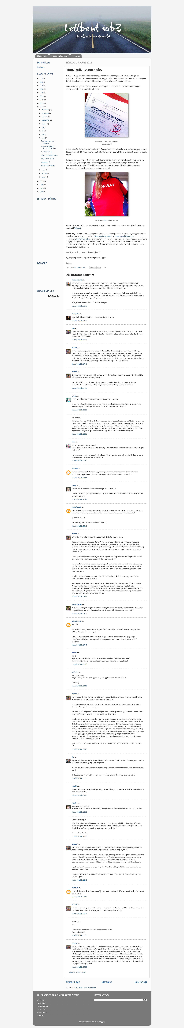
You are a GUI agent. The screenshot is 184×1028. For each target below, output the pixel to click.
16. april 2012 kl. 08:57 (79, 613)
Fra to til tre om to (47, 159)
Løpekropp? (45, 162)
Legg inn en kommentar (77, 972)
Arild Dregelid (76, 621)
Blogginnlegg (42, 56)
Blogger (101, 1022)
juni (43, 131)
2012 (41, 107)
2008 (41, 192)
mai (43, 134)
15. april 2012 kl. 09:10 (79, 306)
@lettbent (40, 67)
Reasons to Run (42, 1006)
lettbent (77, 267)
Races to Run (41, 1003)
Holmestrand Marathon (124, 236)
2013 (41, 103)
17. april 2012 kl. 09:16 (79, 778)
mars (44, 170)
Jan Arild (74, 672)
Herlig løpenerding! (48, 166)
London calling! (46, 152)
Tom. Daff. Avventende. (49, 155)
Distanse (40, 1015)
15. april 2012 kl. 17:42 (79, 388)
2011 (41, 181)
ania (73, 328)
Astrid (74, 396)
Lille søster (75, 314)
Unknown (75, 888)
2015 (41, 96)
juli (43, 127)
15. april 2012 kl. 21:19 (79, 526)
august (44, 124)
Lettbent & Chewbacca (59, 56)
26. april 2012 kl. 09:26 (79, 935)
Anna (73, 442)
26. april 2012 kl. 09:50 (79, 967)
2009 (41, 188)
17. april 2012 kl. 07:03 (79, 749)
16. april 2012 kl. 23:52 (79, 686)
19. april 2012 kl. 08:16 (79, 914)
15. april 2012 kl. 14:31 (79, 340)
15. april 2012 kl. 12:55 (79, 321)
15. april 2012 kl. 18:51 (79, 434)
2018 (41, 86)
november (45, 113)
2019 (41, 82)
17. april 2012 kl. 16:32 (79, 812)
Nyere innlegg (73, 982)
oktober (45, 117)
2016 (41, 93)
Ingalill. (74, 485)
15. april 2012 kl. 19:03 (79, 478)
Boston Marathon (83, 239)
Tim (73, 757)
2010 (41, 185)
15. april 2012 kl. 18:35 (79, 410)
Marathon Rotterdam (102, 236)
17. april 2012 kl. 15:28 (79, 795)
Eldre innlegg (140, 982)
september (46, 120)
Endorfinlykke (76, 507)
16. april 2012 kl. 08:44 (79, 597)
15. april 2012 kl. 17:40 (79, 364)
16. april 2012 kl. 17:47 (79, 645)
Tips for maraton (43, 1012)
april (43, 138)
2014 (41, 100)
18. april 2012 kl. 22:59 (79, 897)
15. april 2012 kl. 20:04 (79, 499)
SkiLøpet (77, 228)
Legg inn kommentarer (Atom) (85, 987)
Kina (105, 220)
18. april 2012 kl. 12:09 (79, 880)
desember (45, 110)
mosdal (74, 653)
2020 (41, 79)
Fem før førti (41, 1009)
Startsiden (107, 982)
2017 (41, 89)
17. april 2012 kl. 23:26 (79, 836)
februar (44, 173)
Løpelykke (76, 56)
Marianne (75, 469)
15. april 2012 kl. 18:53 (79, 461)
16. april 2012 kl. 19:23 (79, 664)
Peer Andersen (77, 604)
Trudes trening (77, 280)
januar (44, 177)
